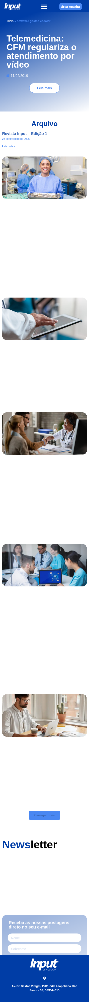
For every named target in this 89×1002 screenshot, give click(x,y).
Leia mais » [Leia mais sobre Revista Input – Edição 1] (8, 146)
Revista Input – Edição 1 (24, 133)
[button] (44, 7)
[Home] (13, 6)
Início (10, 21)
